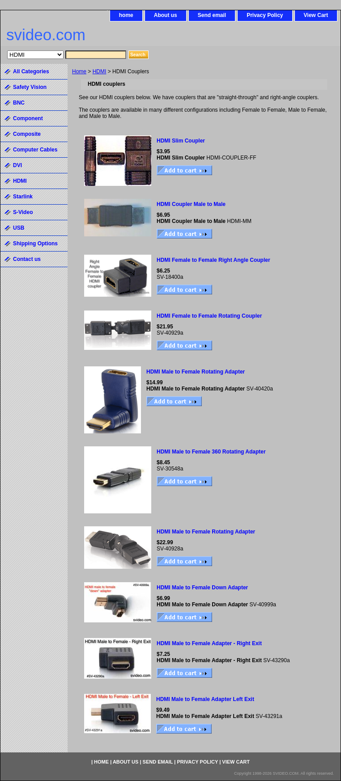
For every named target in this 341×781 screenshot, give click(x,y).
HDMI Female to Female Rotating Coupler (209, 316)
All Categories (31, 71)
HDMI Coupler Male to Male (191, 204)
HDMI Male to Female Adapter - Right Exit (209, 643)
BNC (19, 103)
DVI (17, 165)
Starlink (23, 196)
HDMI (100, 71)
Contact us (27, 259)
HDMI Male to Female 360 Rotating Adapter (211, 452)
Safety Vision (30, 87)
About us (165, 15)
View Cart (316, 15)
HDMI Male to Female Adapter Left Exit (205, 699)
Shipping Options (35, 243)
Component (28, 118)
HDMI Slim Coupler (181, 141)
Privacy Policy (265, 15)
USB (18, 228)
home (126, 15)
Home (79, 71)
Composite (27, 134)
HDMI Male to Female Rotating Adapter (195, 372)
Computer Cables (35, 150)
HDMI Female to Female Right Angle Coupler (213, 260)
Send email (212, 15)
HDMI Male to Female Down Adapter (202, 587)
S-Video (23, 212)
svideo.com (45, 34)
